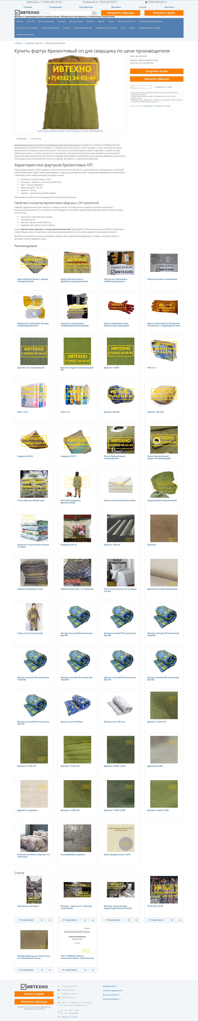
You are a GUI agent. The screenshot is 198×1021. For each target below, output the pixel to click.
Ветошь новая (76, 21)
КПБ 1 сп (151, 367)
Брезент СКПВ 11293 (114, 766)
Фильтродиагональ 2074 (117, 854)
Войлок (90, 21)
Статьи (142, 7)
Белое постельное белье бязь (120, 500)
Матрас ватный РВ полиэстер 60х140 (163, 678)
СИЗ (123, 28)
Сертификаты (86, 7)
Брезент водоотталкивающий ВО (77, 368)
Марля (101, 21)
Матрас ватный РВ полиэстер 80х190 (76, 634)
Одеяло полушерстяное (30, 588)
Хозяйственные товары (149, 28)
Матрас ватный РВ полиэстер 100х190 (163, 634)
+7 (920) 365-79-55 (44, 2)
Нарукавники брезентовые (162, 500)
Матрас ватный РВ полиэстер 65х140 (120, 678)
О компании (55, 7)
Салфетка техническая (106, 28)
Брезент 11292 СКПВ (114, 810)
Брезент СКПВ (111, 367)
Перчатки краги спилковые (162, 279)
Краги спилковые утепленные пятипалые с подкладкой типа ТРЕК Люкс (164, 325)
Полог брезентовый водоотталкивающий (159, 457)
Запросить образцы (120, 13)
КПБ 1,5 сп (22, 411)
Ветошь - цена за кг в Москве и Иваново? (76, 907)
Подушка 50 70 (68, 544)
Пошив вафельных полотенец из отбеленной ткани (33, 957)
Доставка (116, 7)
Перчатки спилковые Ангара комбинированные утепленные (33, 325)
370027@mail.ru (156, 2)
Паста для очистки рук (26, 28)
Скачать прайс (34, 994)
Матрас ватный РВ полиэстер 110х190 (33, 678)
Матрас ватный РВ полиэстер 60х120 (33, 722)
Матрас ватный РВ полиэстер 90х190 (120, 634)
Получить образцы (34, 1001)
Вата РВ (30, 21)
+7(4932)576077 (100, 2)
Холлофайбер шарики (73, 854)
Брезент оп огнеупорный (30, 367)
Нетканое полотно (126, 21)
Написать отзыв (162, 106)
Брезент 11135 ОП (26, 766)
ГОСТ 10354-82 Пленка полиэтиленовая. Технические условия (77, 958)
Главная (28, 7)
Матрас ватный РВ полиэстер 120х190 (76, 678)
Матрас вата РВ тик (114, 721)
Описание (21, 138)
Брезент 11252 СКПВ (158, 810)
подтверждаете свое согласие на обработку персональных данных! (156, 101)
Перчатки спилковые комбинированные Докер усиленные (75, 325)
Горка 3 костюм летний (30, 633)
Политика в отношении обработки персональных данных (34, 1008)
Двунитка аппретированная (162, 588)
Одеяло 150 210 (155, 411)
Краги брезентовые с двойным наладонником (74, 280)
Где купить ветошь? (28, 906)
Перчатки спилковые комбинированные (115, 280)
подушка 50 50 (25, 456)
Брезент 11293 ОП (156, 721)
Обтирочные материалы (150, 21)
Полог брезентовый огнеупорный (114, 457)
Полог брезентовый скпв (30, 500)
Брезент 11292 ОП (70, 766)
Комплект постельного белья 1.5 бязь (33, 545)
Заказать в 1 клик (164, 87)
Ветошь (61, 21)
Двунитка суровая (27, 810)
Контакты (169, 7)
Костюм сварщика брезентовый (71, 501)
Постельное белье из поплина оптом (120, 590)
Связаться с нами (69, 1017)
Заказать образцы (156, 79)
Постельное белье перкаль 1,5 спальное (33, 855)
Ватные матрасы (46, 21)
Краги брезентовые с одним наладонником (32, 280)
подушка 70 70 (68, 456)
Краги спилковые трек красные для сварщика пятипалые (116, 325)
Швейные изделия (25, 34)
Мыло (111, 21)
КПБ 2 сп (65, 411)
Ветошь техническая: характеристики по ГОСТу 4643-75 (118, 908)
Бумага (19, 21)
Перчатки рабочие (50, 28)
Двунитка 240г (155, 766)
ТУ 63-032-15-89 (155, 906)
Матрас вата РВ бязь (72, 721)
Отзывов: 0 (148, 106)
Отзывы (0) (36, 138)
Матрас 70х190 (111, 411)
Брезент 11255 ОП (70, 810)
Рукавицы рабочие (83, 28)
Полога (66, 28)
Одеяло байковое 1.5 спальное (77, 588)
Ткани (131, 28)
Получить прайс (164, 13)
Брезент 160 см (112, 544)
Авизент (151, 544)
